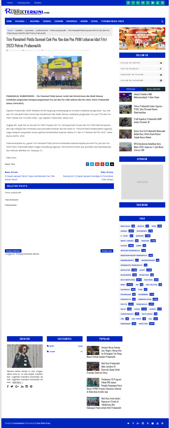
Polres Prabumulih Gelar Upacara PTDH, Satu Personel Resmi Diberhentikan (148, 109)
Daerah (124, 231)
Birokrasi (72, 21)
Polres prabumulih (58, 30)
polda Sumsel (42, 30)
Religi (123, 309)
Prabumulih (141, 304)
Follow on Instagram (143, 80)
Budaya (84, 21)
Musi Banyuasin (128, 280)
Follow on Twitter (143, 63)
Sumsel (152, 309)
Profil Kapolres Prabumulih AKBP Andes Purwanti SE (148, 120)
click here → (17, 382)
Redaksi (37, 2)
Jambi (138, 246)
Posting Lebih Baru (13, 250)
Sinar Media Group (43, 423)
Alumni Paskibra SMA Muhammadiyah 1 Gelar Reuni (146, 96)
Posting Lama (107, 250)
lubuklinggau (127, 314)
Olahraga (125, 289)
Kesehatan (125, 270)
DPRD (154, 226)
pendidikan (125, 324)
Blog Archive (154, 89)
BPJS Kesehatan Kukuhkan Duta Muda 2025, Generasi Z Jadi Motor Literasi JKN (149, 147)
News (123, 285)
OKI (137, 285)
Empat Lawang (127, 241)
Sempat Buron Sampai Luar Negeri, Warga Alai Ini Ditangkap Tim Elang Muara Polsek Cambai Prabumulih (104, 352)
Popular (130, 89)
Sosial (94, 21)
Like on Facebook (143, 69)
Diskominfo (142, 231)
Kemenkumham (148, 260)
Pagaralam (126, 294)
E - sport (124, 236)
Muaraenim (126, 275)
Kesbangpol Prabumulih (131, 265)
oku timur (136, 319)
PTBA (140, 289)
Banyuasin (125, 226)
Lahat (142, 270)
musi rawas (147, 314)
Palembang (143, 294)
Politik (124, 304)
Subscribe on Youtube (143, 75)
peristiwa (29, 30)
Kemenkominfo (127, 260)
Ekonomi (59, 21)
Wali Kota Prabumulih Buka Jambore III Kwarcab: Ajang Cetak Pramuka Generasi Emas (103, 368)
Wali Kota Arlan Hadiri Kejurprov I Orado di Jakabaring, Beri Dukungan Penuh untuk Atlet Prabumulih (104, 403)
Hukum (124, 246)
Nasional (35, 21)
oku (122, 319)
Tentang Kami (23, 2)
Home (10, 2)
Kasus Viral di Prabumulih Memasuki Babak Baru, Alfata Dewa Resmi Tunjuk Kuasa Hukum (149, 134)
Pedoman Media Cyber (112, 21)
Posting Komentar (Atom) (27, 254)
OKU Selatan (151, 285)
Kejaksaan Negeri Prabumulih (134, 255)
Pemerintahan (144, 299)
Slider (52, 352)
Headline (19, 30)
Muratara (144, 275)
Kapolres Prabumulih (130, 250)
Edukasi (47, 21)
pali (150, 319)
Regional (20, 21)
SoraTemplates (19, 423)
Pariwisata (126, 299)
